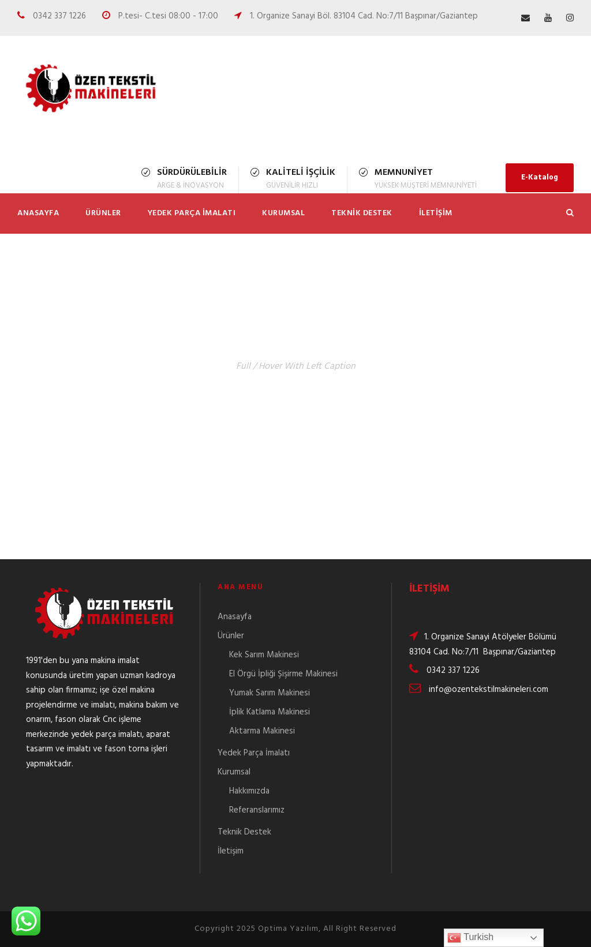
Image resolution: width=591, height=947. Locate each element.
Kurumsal (283, 213)
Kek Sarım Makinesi (264, 655)
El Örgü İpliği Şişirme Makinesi (283, 674)
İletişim (435, 213)
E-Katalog (539, 177)
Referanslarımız (257, 810)
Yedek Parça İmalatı (192, 213)
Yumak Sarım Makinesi (269, 693)
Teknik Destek (361, 213)
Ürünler (103, 213)
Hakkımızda (249, 791)
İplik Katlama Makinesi (269, 712)
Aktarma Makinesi (262, 731)
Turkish (470, 938)
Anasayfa (38, 213)
